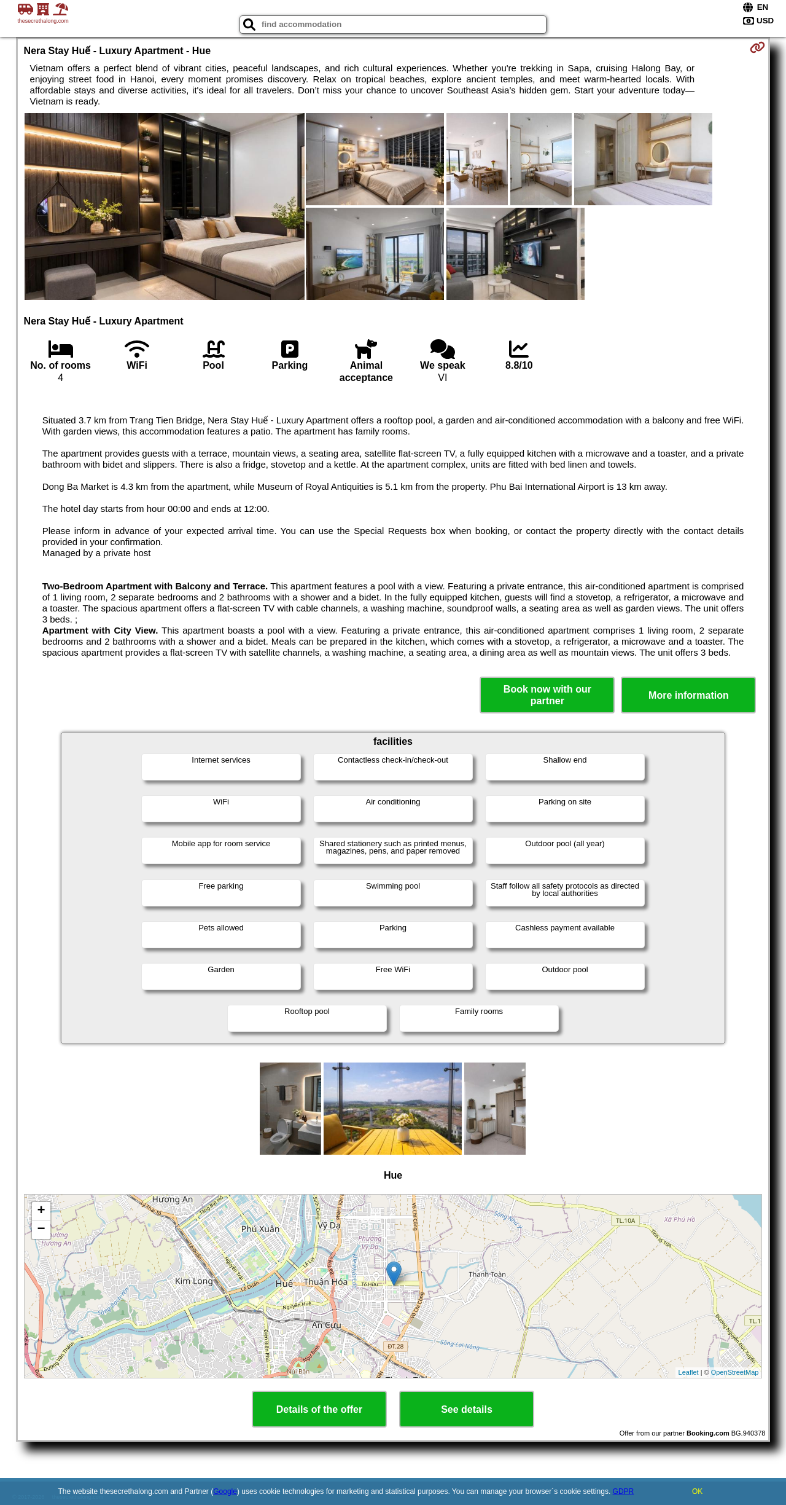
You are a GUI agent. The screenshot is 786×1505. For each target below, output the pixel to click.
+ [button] (41, 1211)
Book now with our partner (547, 695)
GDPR (623, 1491)
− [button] (41, 1229)
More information (688, 695)
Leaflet (689, 1372)
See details (466, 1409)
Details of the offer (319, 1409)
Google (225, 1491)
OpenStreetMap (735, 1372)
